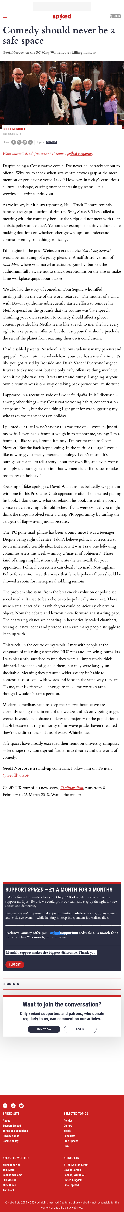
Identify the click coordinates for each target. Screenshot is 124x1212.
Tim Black (8, 1190)
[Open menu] (5, 16)
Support (15, 964)
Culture (51, 142)
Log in (115, 16)
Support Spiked (12, 1125)
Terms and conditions (15, 1131)
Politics (68, 1120)
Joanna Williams (12, 1175)
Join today (44, 1029)
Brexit (67, 1131)
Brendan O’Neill (12, 1165)
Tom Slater (9, 1170)
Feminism (69, 1136)
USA (66, 1146)
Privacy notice (11, 1136)
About (6, 1120)
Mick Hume (9, 1185)
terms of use (72, 1202)
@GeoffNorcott (16, 775)
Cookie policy (10, 1141)
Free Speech (71, 1141)
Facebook (5, 1105)
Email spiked (71, 1185)
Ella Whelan (9, 1180)
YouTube (21, 1105)
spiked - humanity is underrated (62, 17)
